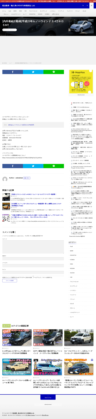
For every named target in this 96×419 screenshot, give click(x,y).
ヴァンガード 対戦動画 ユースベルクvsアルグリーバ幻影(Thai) (81, 152)
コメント (4, 239)
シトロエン (53, 11)
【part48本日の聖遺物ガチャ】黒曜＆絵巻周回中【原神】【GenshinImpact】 (81, 119)
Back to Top (48, 397)
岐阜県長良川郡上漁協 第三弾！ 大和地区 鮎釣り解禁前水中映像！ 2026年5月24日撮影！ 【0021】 (81, 143)
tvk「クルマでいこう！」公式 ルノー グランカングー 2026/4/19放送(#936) (78, 352)
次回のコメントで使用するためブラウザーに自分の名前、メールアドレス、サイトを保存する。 (27, 277)
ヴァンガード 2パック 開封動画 (81, 160)
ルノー (25, 14)
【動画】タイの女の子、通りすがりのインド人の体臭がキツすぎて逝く (81, 115)
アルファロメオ (33, 11)
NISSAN (72, 268)
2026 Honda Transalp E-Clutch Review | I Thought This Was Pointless (81, 167)
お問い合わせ (55, 14)
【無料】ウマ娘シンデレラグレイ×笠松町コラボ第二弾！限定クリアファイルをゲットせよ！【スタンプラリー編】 (82, 228)
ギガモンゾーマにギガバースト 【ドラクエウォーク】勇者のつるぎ (81, 178)
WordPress (45, 415)
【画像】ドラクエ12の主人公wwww (81, 107)
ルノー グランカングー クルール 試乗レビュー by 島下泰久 (16, 381)
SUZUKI (40, 14)
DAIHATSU (32, 14)
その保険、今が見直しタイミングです (81, 163)
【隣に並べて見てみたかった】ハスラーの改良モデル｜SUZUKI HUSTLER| (81, 183)
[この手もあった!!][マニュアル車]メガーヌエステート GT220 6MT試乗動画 (16, 352)
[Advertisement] (48, 49)
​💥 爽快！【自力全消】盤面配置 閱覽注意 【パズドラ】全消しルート (81, 187)
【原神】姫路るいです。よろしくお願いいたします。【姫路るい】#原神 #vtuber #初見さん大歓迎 (81, 125)
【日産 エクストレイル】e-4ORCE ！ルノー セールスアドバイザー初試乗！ (33, 194)
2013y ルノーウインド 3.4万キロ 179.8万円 (21, 125)
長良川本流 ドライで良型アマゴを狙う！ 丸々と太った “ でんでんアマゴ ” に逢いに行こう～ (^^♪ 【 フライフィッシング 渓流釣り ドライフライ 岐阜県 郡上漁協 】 (81, 136)
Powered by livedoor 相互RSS (77, 236)
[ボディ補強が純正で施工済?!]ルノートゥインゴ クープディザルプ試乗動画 (47, 352)
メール (4, 262)
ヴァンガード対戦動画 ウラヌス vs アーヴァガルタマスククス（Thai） (81, 156)
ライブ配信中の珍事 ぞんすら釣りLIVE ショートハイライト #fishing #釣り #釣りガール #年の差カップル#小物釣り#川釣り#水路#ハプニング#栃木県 (82, 213)
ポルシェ (6, 14)
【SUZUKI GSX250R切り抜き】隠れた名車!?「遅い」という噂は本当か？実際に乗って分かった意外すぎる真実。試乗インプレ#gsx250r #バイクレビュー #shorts (81, 173)
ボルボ (84, 11)
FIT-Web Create (30, 415)
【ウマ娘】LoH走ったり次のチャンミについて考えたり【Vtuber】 (81, 233)
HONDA (47, 14)
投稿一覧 (26, 178)
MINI (20, 11)
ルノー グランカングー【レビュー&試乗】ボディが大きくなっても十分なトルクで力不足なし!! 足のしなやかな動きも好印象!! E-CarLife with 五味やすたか (47, 383)
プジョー (77, 11)
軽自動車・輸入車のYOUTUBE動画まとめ (23, 413)
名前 (4, 255)
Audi (10, 11)
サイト (4, 269)
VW (25, 11)
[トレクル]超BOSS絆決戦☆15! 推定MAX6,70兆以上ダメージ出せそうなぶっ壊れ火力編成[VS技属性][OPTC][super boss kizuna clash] (82, 193)
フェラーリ (70, 11)
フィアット (61, 11)
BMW (15, 11)
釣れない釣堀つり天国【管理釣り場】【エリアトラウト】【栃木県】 (81, 207)
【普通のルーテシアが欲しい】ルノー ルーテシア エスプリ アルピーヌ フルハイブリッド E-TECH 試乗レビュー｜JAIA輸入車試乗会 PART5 (78, 383)
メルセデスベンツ (15, 14)
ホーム (4, 11)
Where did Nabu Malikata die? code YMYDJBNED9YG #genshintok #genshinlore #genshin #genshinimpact (81, 130)
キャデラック (43, 11)
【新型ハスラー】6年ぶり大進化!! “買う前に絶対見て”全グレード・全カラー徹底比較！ (81, 203)
